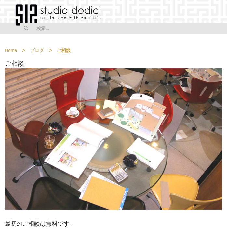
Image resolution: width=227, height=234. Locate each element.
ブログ (37, 50)
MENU (217, 12)
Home (11, 50)
